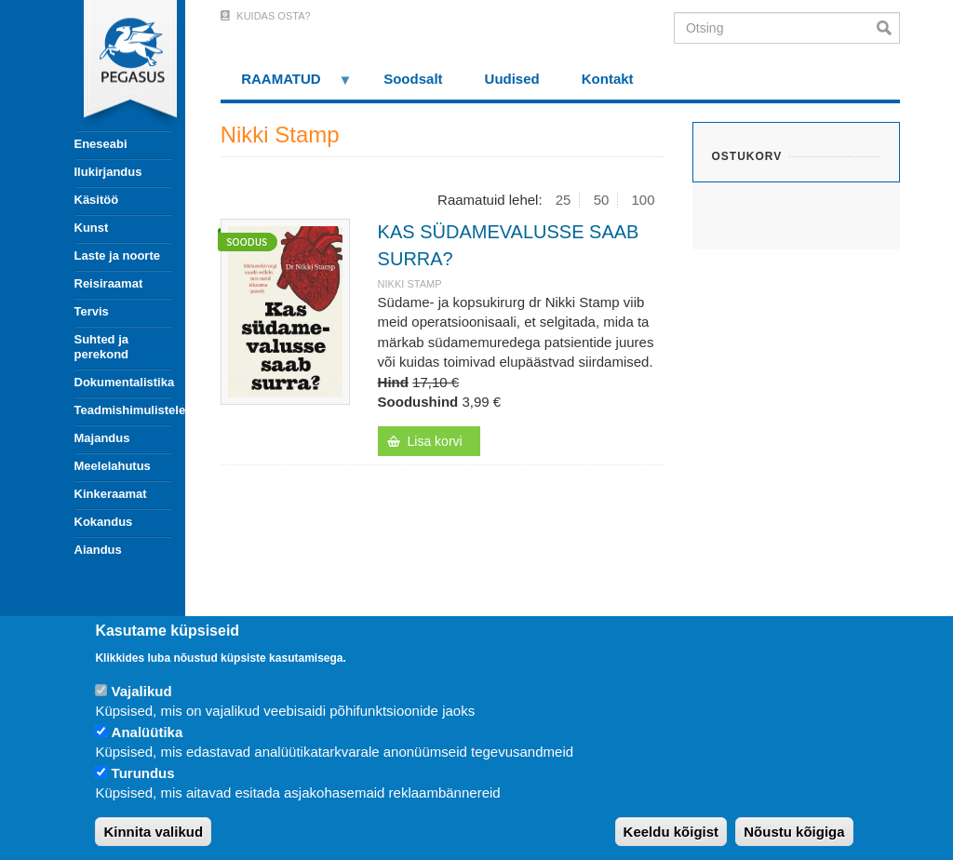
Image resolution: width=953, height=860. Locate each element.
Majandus (102, 438)
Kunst (91, 228)
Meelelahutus (112, 466)
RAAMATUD (287, 85)
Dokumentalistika (122, 382)
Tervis (91, 311)
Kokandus (103, 522)
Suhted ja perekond (101, 346)
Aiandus (98, 550)
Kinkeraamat (110, 494)
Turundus (143, 773)
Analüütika (147, 732)
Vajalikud (142, 691)
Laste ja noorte (117, 255)
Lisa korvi (435, 441)
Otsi (888, 28)
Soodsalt (412, 79)
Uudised (512, 79)
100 (643, 200)
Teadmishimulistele (122, 410)
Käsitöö (96, 200)
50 (602, 200)
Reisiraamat (108, 283)
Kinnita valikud (153, 832)
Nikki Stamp (410, 283)
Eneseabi (101, 144)
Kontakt (608, 79)
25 (563, 200)
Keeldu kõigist (671, 832)
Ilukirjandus (108, 172)
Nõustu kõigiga (794, 832)
